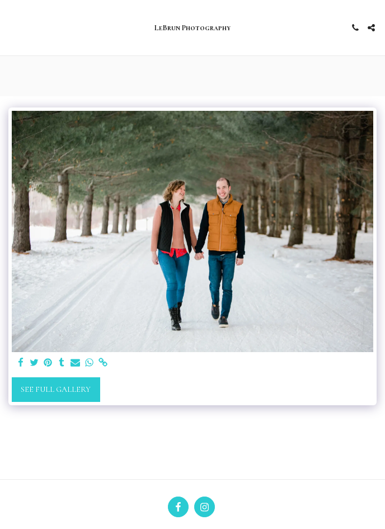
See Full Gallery (56, 389)
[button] (12, 27)
